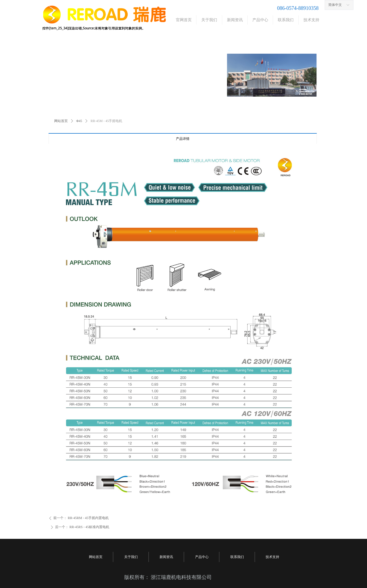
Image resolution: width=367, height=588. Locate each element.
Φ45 (79, 121)
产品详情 (182, 139)
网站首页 (61, 121)
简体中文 (335, 5)
